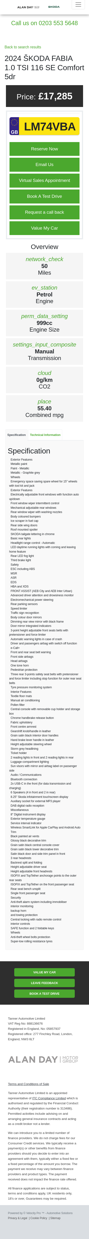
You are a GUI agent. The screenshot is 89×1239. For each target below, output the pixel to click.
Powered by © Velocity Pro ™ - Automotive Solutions (40, 1213)
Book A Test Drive (44, 196)
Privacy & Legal (17, 1218)
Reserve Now (44, 148)
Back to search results (23, 47)
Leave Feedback (44, 983)
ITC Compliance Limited (49, 1098)
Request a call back (44, 212)
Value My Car (44, 228)
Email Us (44, 164)
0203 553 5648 (58, 23)
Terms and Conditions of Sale (28, 1084)
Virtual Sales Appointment (44, 180)
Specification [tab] (16, 435)
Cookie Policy (38, 1218)
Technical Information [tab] (45, 435)
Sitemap (55, 1218)
